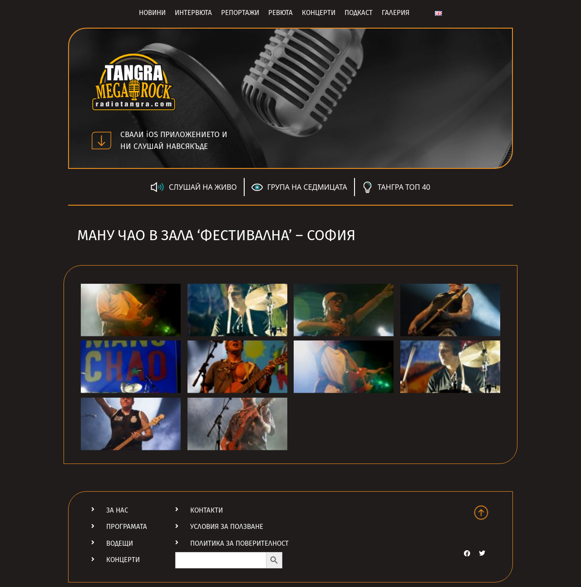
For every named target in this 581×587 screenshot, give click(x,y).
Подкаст (359, 13)
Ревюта (280, 13)
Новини (152, 13)
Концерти (318, 13)
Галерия (395, 13)
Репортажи (240, 13)
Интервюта (193, 13)
